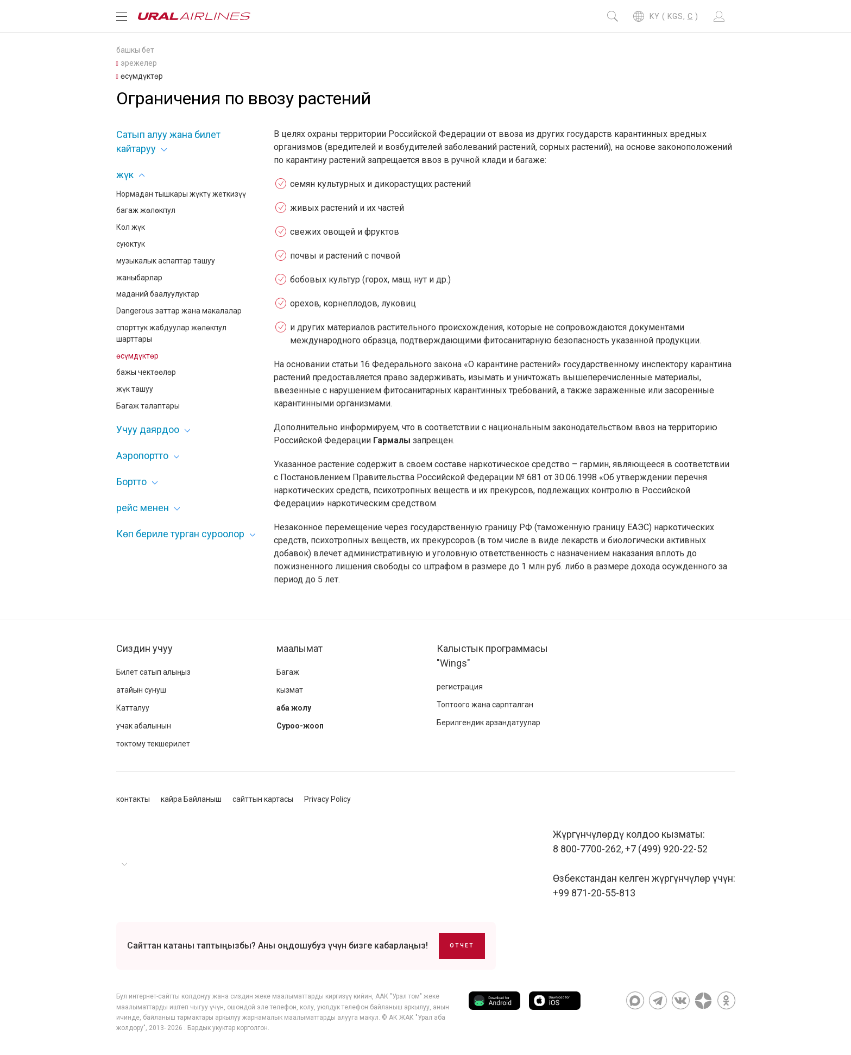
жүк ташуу (134, 389)
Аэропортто (142, 455)
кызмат (289, 690)
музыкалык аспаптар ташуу (165, 260)
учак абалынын (143, 725)
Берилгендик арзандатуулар (488, 722)
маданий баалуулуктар (157, 294)
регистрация (460, 686)
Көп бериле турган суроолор (180, 533)
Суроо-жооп (300, 725)
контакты (133, 799)
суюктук (130, 244)
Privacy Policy (327, 799)
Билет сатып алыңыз (153, 672)
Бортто (131, 481)
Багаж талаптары (148, 405)
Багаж (287, 672)
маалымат (299, 648)
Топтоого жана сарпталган (485, 704)
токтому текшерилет (153, 743)
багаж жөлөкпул (145, 210)
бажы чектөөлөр (146, 372)
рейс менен (142, 507)
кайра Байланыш (191, 799)
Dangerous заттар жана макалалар (179, 310)
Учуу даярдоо (147, 429)
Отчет (462, 946)
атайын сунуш (141, 690)
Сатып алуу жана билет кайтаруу (168, 141)
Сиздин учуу (144, 648)
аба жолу (293, 708)
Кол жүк (130, 227)
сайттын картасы (262, 799)
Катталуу (132, 708)
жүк (125, 174)
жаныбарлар (139, 277)
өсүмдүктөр (137, 355)
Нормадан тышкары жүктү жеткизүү (181, 194)
